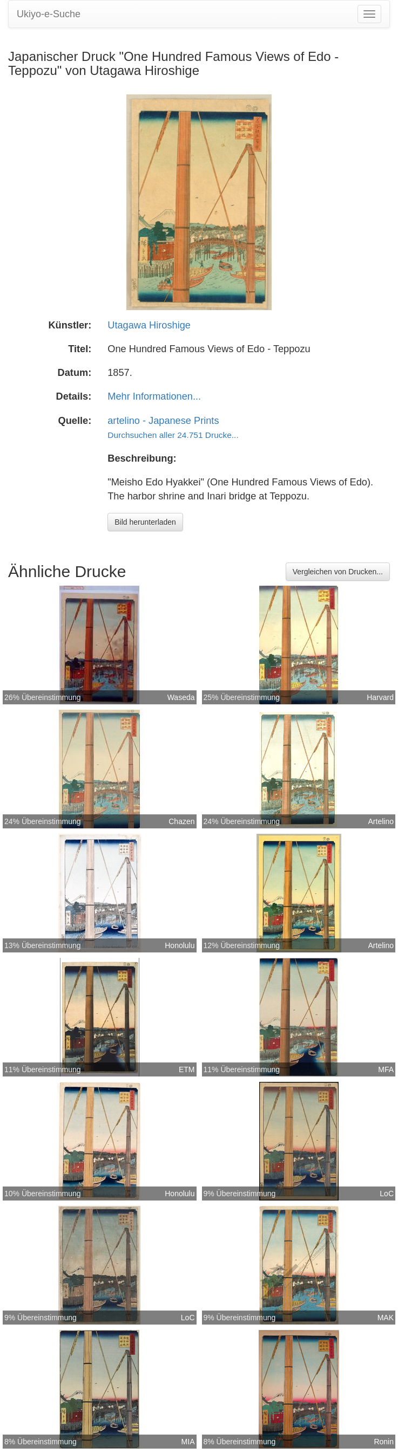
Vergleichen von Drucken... (338, 571)
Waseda (181, 697)
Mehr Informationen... (154, 396)
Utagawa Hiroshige (149, 325)
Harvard (380, 697)
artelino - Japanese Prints (163, 420)
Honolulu (179, 945)
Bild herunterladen (145, 522)
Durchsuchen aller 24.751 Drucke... (172, 435)
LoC (387, 1193)
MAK (385, 1317)
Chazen (181, 821)
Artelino (381, 821)
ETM (187, 1069)
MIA (188, 1441)
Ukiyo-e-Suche (48, 14)
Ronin (384, 1441)
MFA (386, 1069)
